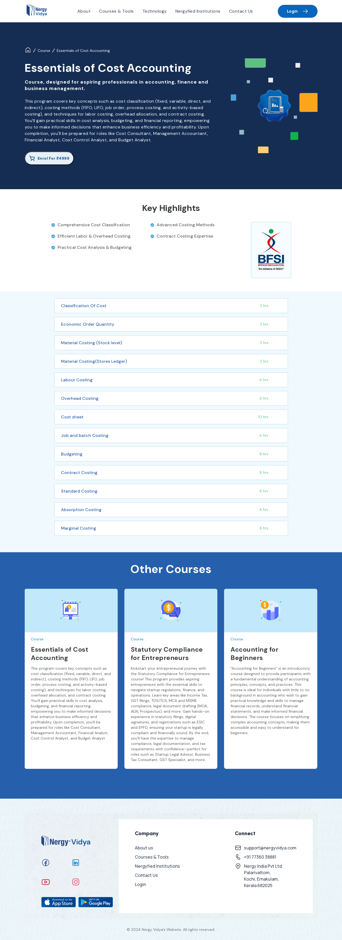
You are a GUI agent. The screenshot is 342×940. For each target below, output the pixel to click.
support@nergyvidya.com (270, 848)
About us (144, 848)
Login (297, 11)
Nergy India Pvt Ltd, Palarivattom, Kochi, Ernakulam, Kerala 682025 (263, 875)
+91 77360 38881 (260, 857)
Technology (154, 11)
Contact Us (241, 11)
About (84, 11)
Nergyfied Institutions (198, 11)
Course (44, 50)
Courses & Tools (116, 11)
